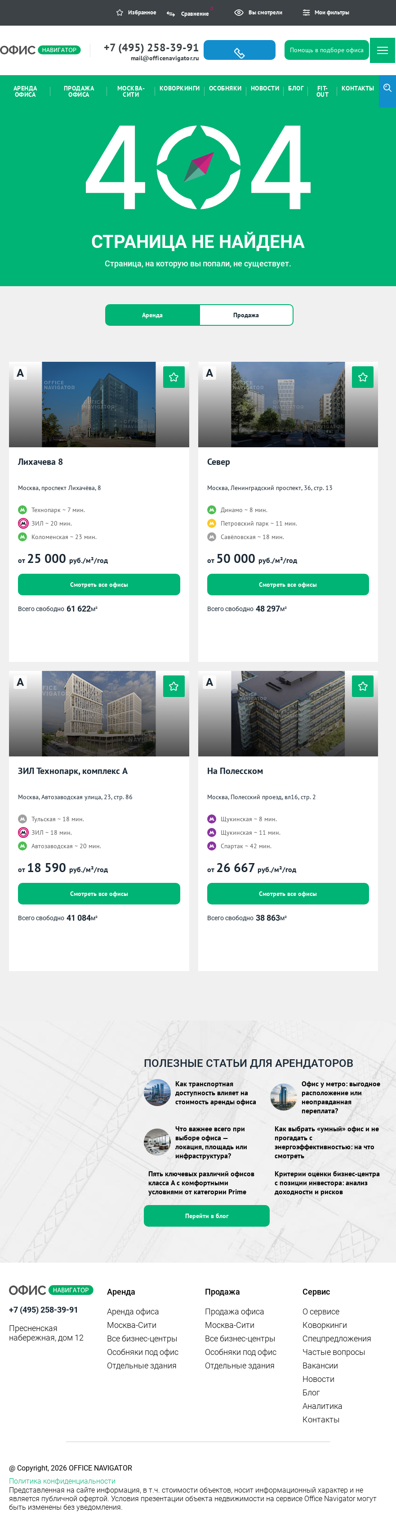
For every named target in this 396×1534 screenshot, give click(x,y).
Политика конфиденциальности (62, 1481)
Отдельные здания (142, 1365)
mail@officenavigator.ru (165, 58)
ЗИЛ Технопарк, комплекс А (73, 771)
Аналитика (323, 1406)
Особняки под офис (142, 1352)
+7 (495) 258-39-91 (151, 47)
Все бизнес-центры (142, 1338)
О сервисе (321, 1311)
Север (218, 462)
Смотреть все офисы (99, 584)
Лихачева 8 (40, 462)
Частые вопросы (334, 1352)
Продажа (246, 315)
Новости (318, 1379)
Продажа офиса (234, 1311)
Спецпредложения (337, 1338)
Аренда (152, 315)
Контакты (321, 1419)
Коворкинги (325, 1325)
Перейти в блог (206, 1216)
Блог (311, 1392)
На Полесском (235, 771)
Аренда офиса (133, 1311)
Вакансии (320, 1365)
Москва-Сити (131, 1325)
